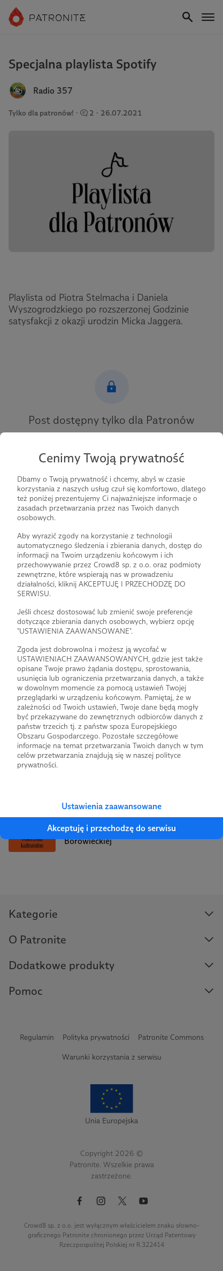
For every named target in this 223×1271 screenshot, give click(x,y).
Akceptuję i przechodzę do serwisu (111, 828)
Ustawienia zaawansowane (111, 806)
